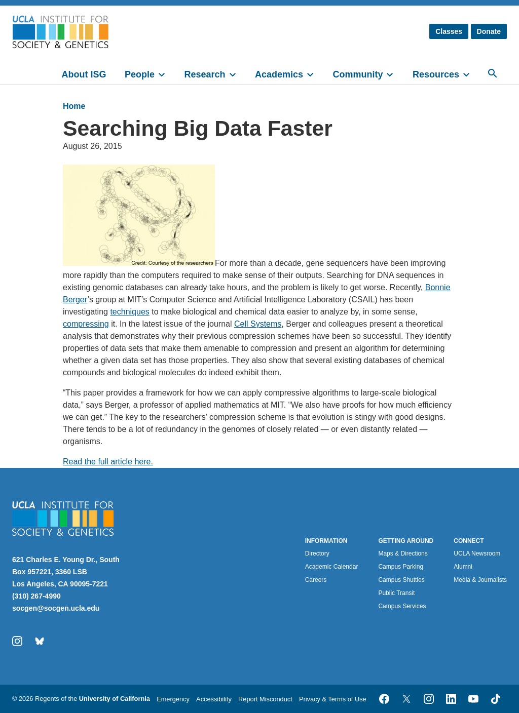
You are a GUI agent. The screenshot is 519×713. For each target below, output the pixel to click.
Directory (317, 553)
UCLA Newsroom (477, 553)
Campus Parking (400, 566)
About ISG (84, 74)
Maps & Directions (402, 553)
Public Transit (396, 593)
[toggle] (166, 73)
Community (357, 74)
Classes (448, 31)
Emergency (173, 699)
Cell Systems (257, 324)
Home (74, 106)
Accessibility (214, 699)
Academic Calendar (331, 566)
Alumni (463, 566)
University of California (114, 698)
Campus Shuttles (401, 579)
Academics (279, 74)
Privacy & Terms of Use (332, 699)
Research (204, 74)
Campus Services (402, 606)
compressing (86, 324)
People (140, 74)
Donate (489, 31)
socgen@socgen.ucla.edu (55, 608)
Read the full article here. (108, 461)
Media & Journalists (480, 579)
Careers (316, 579)
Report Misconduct (265, 699)
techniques (129, 311)
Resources (436, 74)
